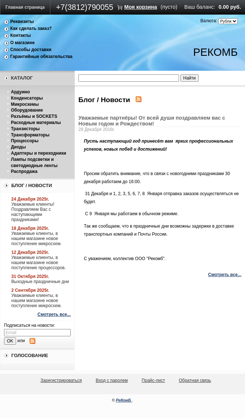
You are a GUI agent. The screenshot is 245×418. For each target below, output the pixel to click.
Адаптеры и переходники (38, 153)
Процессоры (24, 140)
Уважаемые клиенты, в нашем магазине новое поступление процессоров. (38, 262)
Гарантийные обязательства (41, 56)
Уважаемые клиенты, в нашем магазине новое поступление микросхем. (36, 238)
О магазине (22, 42)
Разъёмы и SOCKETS (34, 116)
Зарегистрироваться (61, 380)
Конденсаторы (27, 98)
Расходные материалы (36, 122)
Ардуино (20, 91)
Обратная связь (195, 380)
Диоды (18, 147)
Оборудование (27, 110)
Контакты (20, 35)
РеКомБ (124, 400)
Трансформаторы (30, 135)
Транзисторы (25, 128)
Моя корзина (140, 7)
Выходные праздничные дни (40, 281)
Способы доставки (30, 49)
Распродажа (24, 171)
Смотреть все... (54, 314)
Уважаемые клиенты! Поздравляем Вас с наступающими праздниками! (32, 212)
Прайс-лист (153, 380)
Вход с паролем (112, 380)
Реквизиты (22, 21)
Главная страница (25, 7)
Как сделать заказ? (31, 28)
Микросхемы (25, 104)
